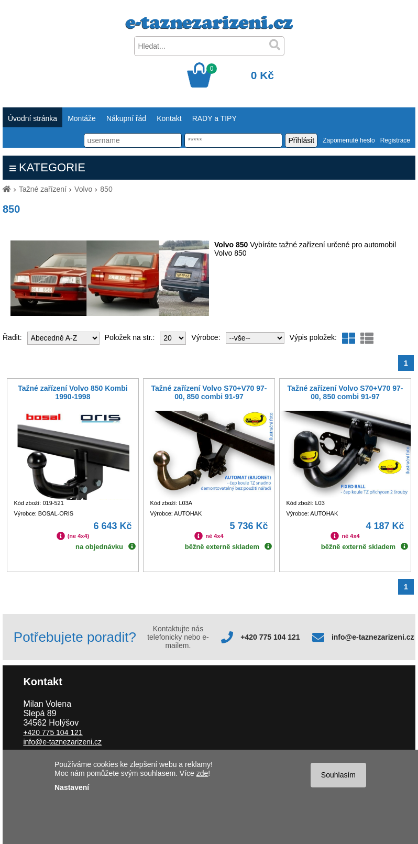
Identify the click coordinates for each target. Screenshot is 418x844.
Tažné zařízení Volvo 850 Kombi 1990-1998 (73, 392)
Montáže (82, 118)
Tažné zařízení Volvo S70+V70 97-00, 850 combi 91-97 (209, 392)
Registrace (395, 140)
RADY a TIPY (214, 118)
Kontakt (169, 118)
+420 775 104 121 (270, 637)
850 (106, 189)
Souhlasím (338, 775)
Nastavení (71, 787)
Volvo (83, 189)
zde (202, 773)
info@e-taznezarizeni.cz (373, 637)
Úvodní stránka (32, 118)
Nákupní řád (126, 118)
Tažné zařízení (43, 189)
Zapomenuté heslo (349, 140)
